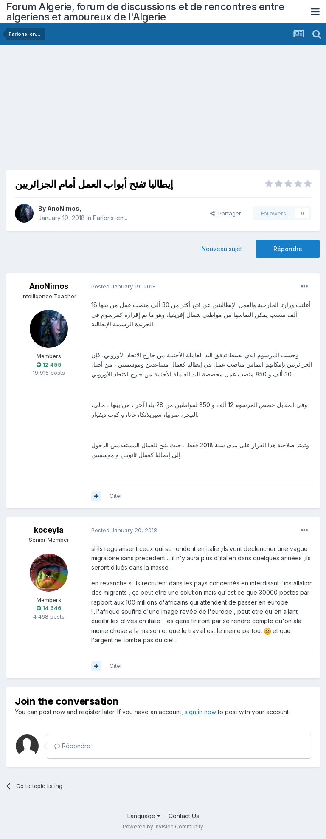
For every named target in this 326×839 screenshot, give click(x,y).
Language (143, 815)
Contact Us (184, 815)
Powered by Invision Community (163, 826)
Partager (225, 213)
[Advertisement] (105, 110)
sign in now (200, 711)
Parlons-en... (110, 217)
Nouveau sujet (222, 248)
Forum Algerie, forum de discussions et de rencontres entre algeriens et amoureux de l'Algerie (145, 11)
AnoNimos (63, 208)
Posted (123, 286)
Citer (116, 495)
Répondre (287, 248)
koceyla (49, 529)
